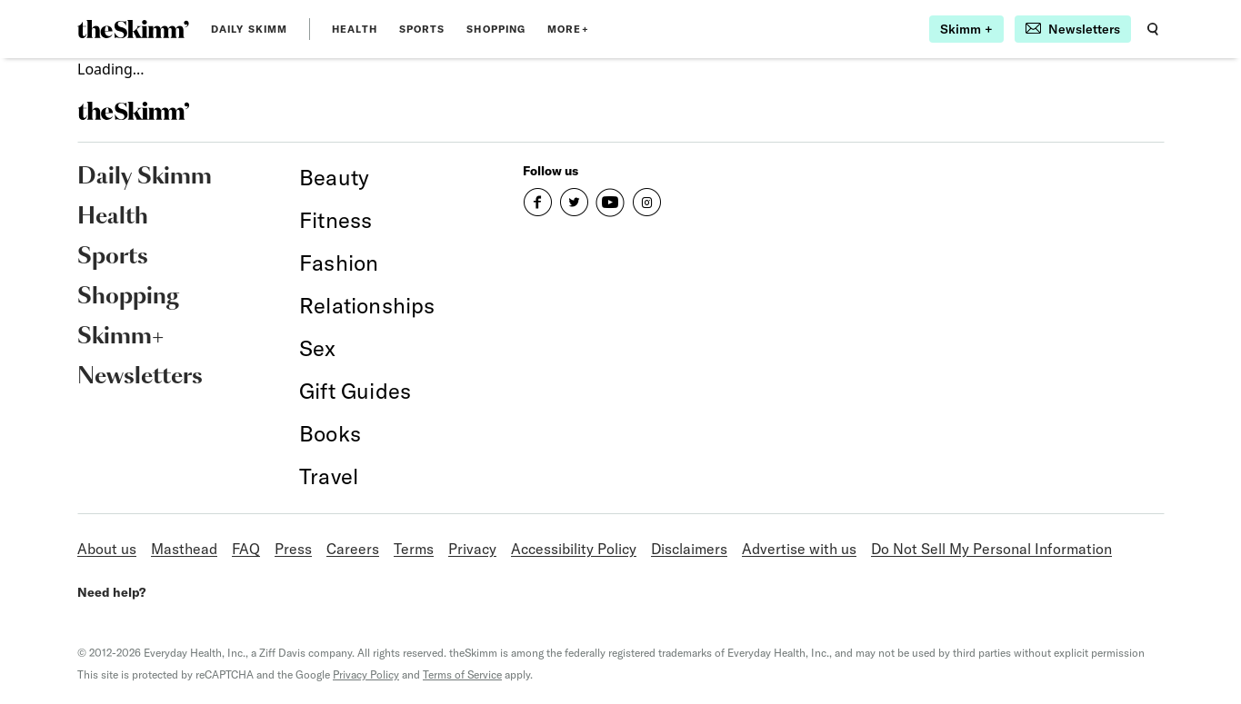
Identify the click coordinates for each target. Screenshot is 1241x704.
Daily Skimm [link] (249, 29)
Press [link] (293, 549)
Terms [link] (414, 549)
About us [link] (106, 549)
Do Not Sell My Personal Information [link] (991, 549)
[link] (133, 29)
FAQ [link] (246, 549)
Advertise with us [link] (799, 549)
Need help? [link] (111, 592)
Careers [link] (352, 549)
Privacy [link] (472, 549)
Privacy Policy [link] (366, 674)
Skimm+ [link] (120, 337)
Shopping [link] (495, 29)
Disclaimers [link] (689, 549)
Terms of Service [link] (462, 674)
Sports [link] (422, 29)
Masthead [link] (184, 549)
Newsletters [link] (140, 377)
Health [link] (354, 29)
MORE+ (568, 29)
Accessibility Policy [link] (573, 549)
